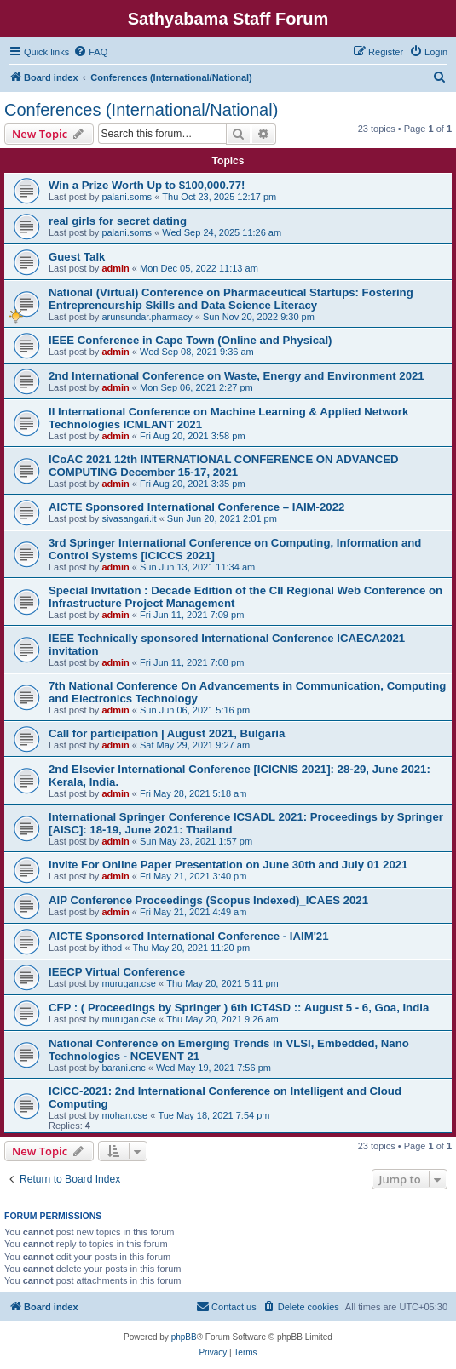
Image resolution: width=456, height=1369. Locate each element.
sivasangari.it (128, 518)
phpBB (184, 1337)
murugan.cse (128, 983)
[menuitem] (90, 52)
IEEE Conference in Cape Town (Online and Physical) (190, 340)
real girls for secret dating (118, 221)
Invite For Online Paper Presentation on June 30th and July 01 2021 (228, 864)
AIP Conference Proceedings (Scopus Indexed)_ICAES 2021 (208, 900)
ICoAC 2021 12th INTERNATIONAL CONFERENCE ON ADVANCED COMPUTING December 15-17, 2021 (224, 465)
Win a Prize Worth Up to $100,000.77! (147, 185)
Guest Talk (77, 256)
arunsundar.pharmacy (146, 317)
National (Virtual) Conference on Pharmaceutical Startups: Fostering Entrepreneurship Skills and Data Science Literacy (231, 299)
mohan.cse (124, 1115)
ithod (111, 947)
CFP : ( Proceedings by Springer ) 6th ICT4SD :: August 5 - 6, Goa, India (239, 1007)
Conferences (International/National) (141, 109)
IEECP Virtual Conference (117, 971)
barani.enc (123, 1068)
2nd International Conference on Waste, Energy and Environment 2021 (236, 375)
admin (115, 268)
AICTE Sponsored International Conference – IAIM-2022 (196, 507)
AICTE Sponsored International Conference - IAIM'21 (188, 936)
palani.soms (126, 197)
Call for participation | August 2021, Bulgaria (167, 733)
